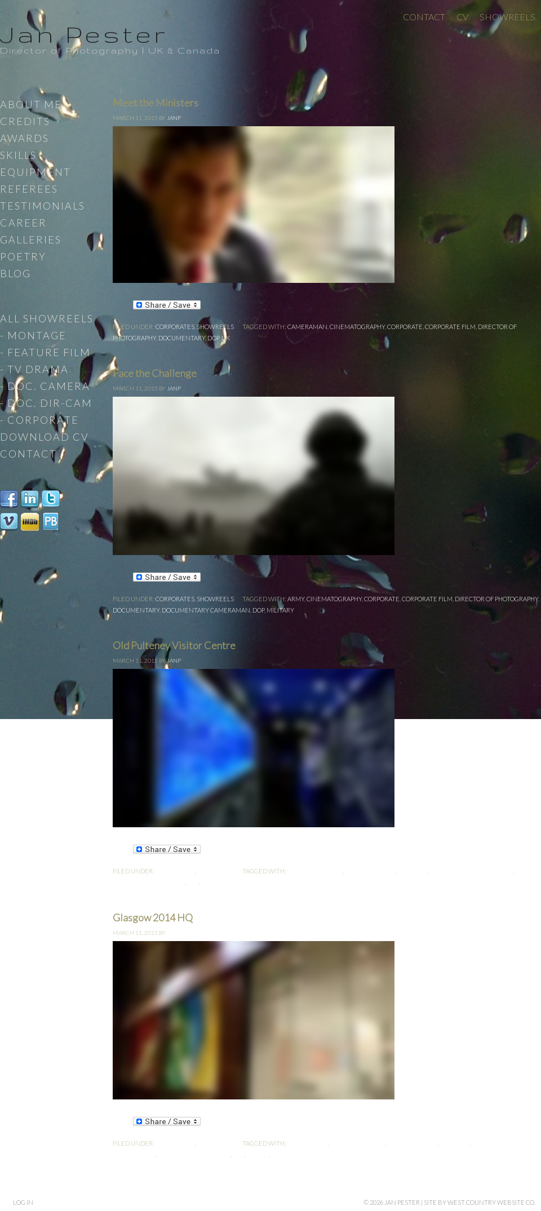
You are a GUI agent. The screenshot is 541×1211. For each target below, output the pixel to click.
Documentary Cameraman (206, 610)
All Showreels (47, 318)
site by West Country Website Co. (479, 1202)
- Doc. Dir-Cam (46, 403)
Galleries (30, 239)
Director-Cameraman (149, 882)
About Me (31, 104)
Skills (18, 155)
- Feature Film (45, 352)
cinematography (357, 326)
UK (225, 337)
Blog (15, 273)
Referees (29, 189)
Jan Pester (84, 33)
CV (462, 16)
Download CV (44, 437)
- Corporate (39, 420)
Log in (23, 1202)
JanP (174, 117)
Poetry (23, 256)
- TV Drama (34, 369)
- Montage (33, 335)
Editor (258, 1154)
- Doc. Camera (45, 386)
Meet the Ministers (155, 102)
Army (295, 598)
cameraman (307, 326)
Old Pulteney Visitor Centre (174, 645)
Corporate (405, 326)
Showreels (507, 16)
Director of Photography (496, 598)
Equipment (35, 172)
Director (413, 871)
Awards (24, 138)
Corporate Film (450, 326)
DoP (213, 337)
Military (280, 610)
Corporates (175, 326)
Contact (424, 16)
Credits (25, 121)
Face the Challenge (155, 373)
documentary (181, 337)
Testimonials (42, 205)
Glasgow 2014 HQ (153, 917)
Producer (217, 882)
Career (23, 222)
